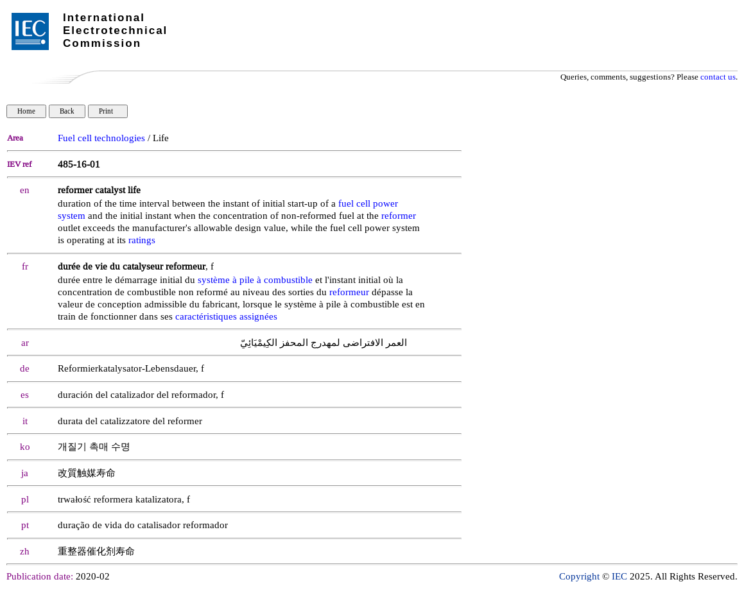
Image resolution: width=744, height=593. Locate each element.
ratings (141, 240)
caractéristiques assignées (226, 317)
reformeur (349, 292)
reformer (398, 216)
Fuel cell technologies (101, 138)
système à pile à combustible (255, 280)
